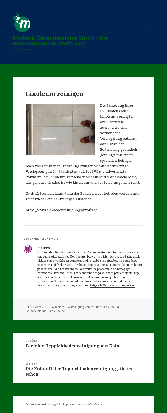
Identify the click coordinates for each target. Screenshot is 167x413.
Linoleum (54, 311)
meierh (59, 307)
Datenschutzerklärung (41, 404)
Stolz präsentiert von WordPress (80, 404)
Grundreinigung (36, 311)
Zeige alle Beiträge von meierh (111, 285)
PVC (63, 311)
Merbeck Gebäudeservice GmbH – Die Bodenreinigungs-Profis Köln (60, 40)
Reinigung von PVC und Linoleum (92, 307)
